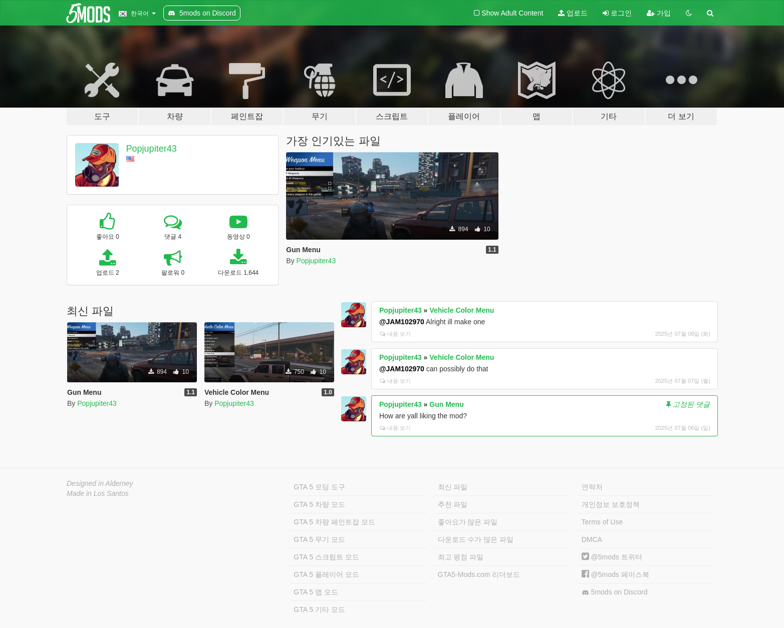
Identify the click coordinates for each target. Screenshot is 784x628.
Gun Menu (446, 404)
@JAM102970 (401, 322)
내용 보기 (395, 334)
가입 (659, 13)
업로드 (573, 13)
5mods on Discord (615, 592)
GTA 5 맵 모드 (316, 592)
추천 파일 (453, 504)
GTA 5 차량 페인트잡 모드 (334, 522)
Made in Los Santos (98, 493)
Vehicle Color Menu (461, 310)
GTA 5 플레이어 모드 (326, 574)
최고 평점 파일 (461, 557)
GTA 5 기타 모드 (319, 609)
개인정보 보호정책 (611, 504)
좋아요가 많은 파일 (468, 522)
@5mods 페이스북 (615, 574)
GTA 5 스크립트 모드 (326, 557)
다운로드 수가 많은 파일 (476, 539)
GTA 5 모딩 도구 (319, 487)
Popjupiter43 (151, 149)
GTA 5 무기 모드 (319, 539)
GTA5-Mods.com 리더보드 (479, 574)
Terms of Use (602, 522)
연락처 (592, 487)
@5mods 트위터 (612, 556)
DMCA (592, 539)
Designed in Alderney (100, 483)
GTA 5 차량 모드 (319, 504)
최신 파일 (453, 487)
